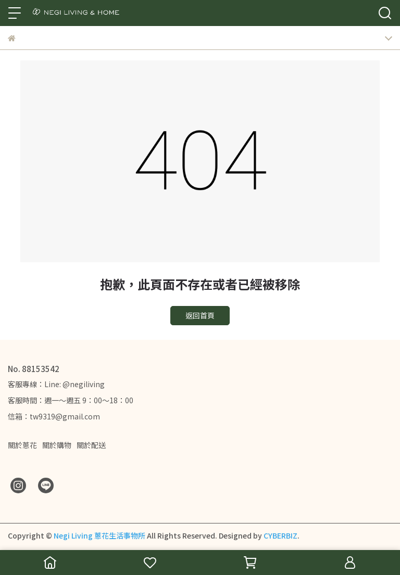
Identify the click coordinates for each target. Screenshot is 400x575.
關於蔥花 (22, 445)
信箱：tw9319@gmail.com (54, 416)
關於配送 (91, 445)
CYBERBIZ (280, 535)
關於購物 (56, 445)
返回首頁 (200, 315)
